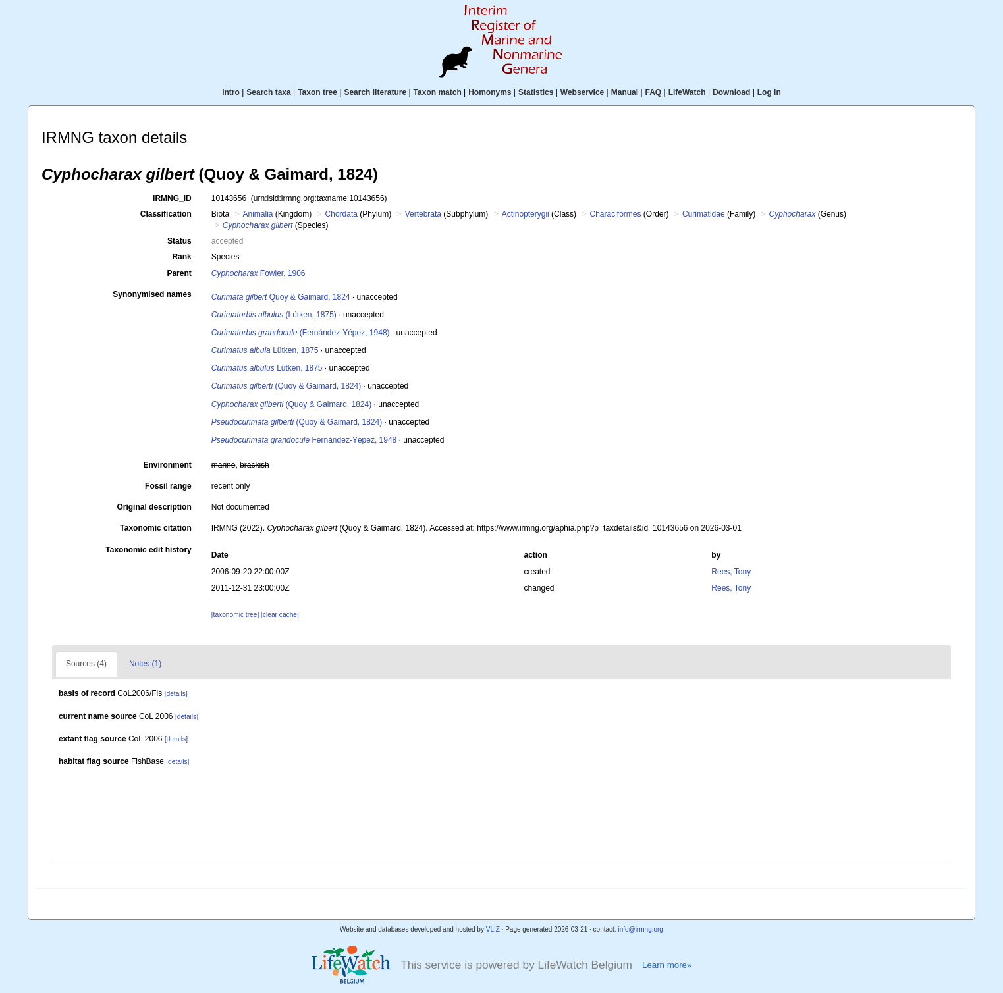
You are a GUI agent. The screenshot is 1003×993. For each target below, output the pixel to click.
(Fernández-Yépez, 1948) (300, 332)
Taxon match (438, 92)
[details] (176, 693)
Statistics (535, 92)
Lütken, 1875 (265, 350)
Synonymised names (152, 294)
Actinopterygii (525, 214)
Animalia (257, 214)
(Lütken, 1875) (274, 314)
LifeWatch (687, 92)
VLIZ (493, 929)
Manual (624, 92)
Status (179, 241)
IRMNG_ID (172, 198)
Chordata (341, 214)
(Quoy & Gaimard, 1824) (286, 385)
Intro (231, 92)
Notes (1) (145, 663)
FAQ (653, 92)
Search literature (375, 92)
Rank (181, 256)
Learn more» (666, 965)
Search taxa (268, 92)
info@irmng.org (640, 929)
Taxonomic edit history (148, 549)
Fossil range (168, 486)
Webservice (582, 92)
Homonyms (489, 92)
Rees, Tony (731, 571)
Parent (179, 273)
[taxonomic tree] (235, 614)
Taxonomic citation (155, 528)
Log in (769, 92)
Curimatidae (703, 214)
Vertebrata (423, 214)
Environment (167, 465)
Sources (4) (86, 663)
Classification (166, 214)
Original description (154, 507)
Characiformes (615, 214)
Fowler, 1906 (258, 273)
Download (731, 92)
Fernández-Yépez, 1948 (304, 439)
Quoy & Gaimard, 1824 (280, 297)
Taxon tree (317, 92)
